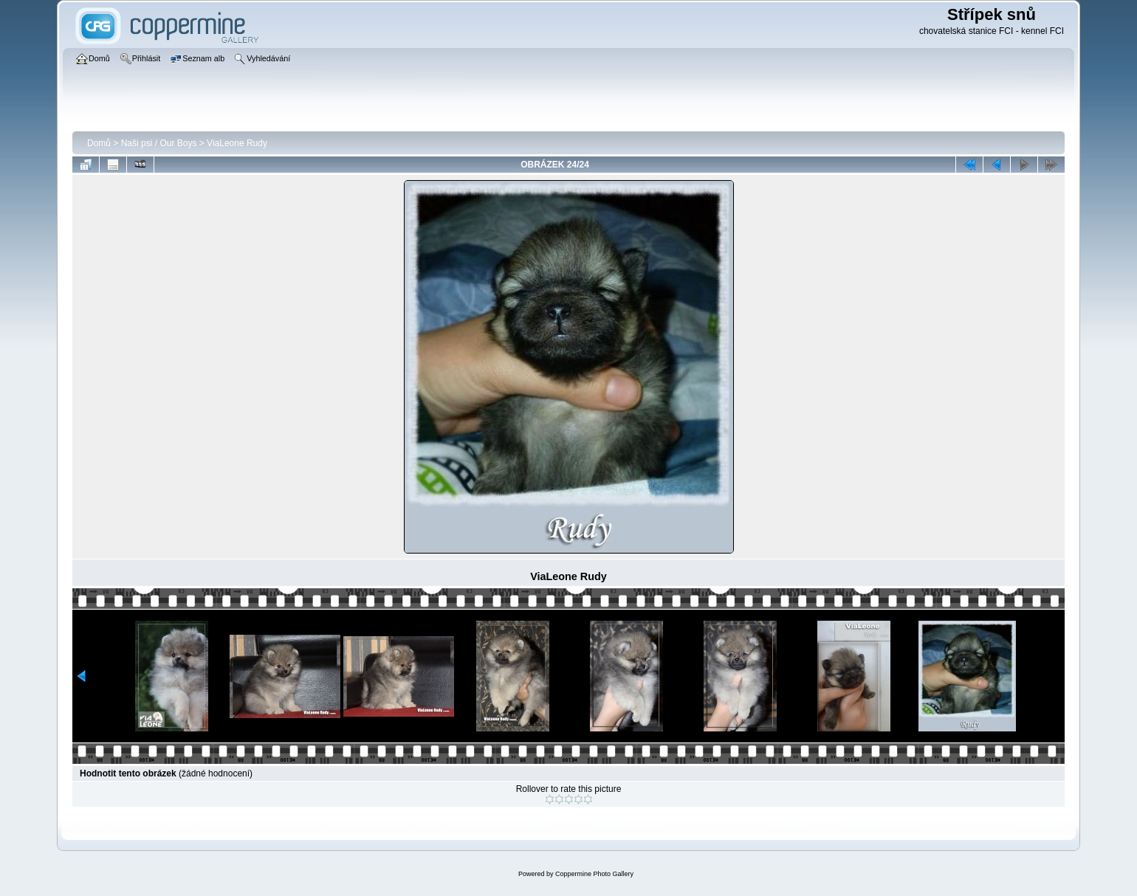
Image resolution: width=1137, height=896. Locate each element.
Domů (99, 143)
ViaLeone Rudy (237, 143)
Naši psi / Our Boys (159, 143)
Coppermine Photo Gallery (594, 874)
